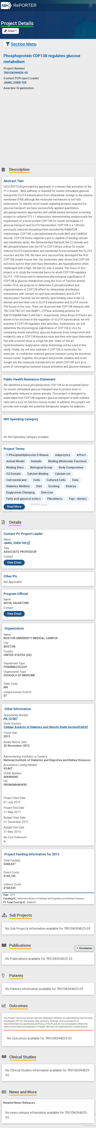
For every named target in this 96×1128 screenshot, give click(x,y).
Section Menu (21, 44)
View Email (14, 562)
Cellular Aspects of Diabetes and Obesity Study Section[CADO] (46, 727)
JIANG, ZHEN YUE (17, 543)
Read (14, 506)
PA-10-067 (10, 718)
